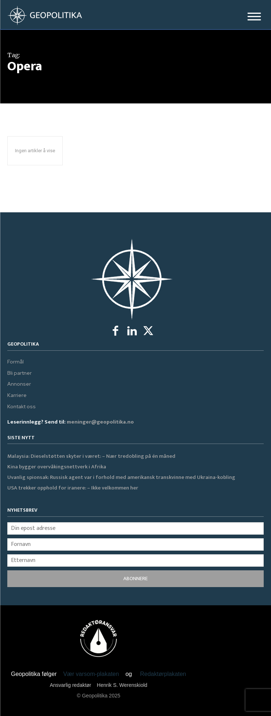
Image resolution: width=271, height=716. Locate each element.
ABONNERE (135, 578)
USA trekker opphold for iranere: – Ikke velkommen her (72, 487)
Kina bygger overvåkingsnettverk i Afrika (56, 466)
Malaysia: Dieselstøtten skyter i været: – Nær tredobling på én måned (91, 456)
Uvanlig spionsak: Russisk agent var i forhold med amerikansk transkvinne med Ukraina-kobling (121, 477)
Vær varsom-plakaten (91, 674)
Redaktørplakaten (163, 674)
